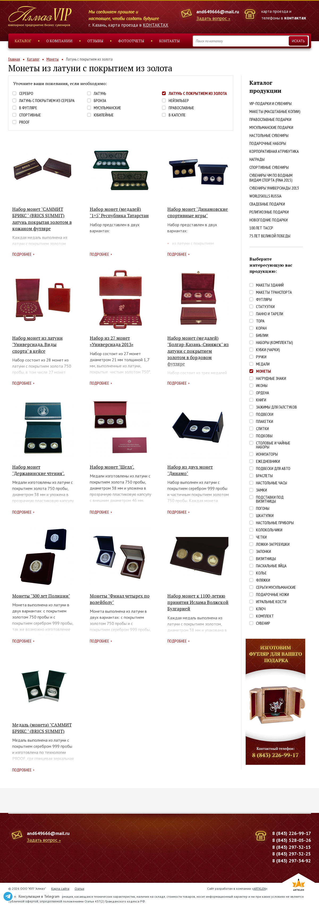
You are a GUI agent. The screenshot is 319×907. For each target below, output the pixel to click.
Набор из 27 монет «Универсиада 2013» (111, 341)
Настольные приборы (275, 523)
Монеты (52, 59)
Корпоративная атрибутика (274, 151)
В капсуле (177, 115)
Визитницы (266, 559)
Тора (260, 321)
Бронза (100, 101)
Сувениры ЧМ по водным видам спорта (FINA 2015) (270, 177)
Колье (261, 573)
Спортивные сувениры (269, 167)
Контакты (169, 40)
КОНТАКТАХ (155, 25)
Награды (257, 159)
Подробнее (22, 254)
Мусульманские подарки (271, 127)
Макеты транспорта (274, 292)
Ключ (261, 609)
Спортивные (30, 115)
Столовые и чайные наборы (273, 445)
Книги (261, 400)
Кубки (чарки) (268, 350)
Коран (261, 328)
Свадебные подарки (267, 203)
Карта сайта (60, 889)
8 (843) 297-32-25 (291, 854)
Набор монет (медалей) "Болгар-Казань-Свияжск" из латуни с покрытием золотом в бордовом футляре (198, 351)
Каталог (23, 40)
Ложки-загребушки (273, 544)
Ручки (261, 357)
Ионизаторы (267, 454)
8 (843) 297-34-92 (291, 861)
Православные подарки (270, 119)
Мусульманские (107, 108)
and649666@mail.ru (217, 12)
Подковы (264, 436)
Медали (263, 364)
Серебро (26, 93)
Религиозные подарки (269, 211)
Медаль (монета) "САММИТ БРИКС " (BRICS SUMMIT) (42, 728)
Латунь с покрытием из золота (198, 93)
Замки (261, 490)
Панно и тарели (269, 314)
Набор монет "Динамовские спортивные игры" (197, 212)
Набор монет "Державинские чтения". (38, 470)
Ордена (262, 393)
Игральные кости (271, 602)
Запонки (263, 551)
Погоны (262, 508)
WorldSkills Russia (265, 196)
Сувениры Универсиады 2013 (274, 188)
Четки (261, 537)
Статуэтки (265, 307)
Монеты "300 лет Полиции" (41, 596)
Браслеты (264, 476)
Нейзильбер (179, 101)
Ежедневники (268, 461)
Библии (262, 335)
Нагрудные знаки (271, 378)
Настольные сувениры (268, 135)
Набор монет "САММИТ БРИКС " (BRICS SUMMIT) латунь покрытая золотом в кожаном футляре (42, 219)
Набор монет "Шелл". (112, 467)
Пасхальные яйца (271, 566)
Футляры (264, 299)
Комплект (265, 616)
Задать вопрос (211, 18)
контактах (295, 18)
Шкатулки (265, 516)
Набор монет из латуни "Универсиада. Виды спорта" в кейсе (37, 344)
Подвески (264, 414)
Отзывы (95, 40)
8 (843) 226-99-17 (291, 833)
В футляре (28, 108)
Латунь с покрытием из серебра (47, 101)
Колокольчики (269, 530)
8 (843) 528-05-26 (291, 840)
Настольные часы (271, 483)
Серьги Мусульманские (276, 587)
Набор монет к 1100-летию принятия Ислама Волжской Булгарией (197, 602)
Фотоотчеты (131, 40)
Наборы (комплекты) (274, 343)
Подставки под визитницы (270, 499)
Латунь (100, 93)
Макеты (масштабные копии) (274, 111)
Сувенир (263, 623)
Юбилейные (104, 115)
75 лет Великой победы (269, 235)
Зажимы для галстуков (276, 407)
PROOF (24, 122)
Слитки (262, 429)
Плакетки (264, 421)
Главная (14, 59)
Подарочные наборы (267, 143)
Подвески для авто (273, 469)
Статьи (79, 889)
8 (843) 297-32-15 (291, 847)
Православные (181, 108)
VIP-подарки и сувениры (270, 103)
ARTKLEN (259, 889)
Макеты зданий (270, 285)
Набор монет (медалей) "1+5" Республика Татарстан (119, 212)
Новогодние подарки (268, 219)
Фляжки (263, 580)
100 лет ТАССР (261, 227)
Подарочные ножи (272, 595)
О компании (59, 40)
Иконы (261, 386)
